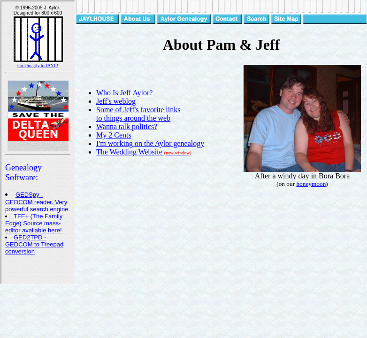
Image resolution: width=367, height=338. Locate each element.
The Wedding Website (143, 152)
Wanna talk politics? (126, 127)
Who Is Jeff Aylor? (124, 93)
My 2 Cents (113, 135)
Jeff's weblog (116, 101)
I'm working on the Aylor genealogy (150, 143)
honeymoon (311, 183)
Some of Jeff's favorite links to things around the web (138, 114)
